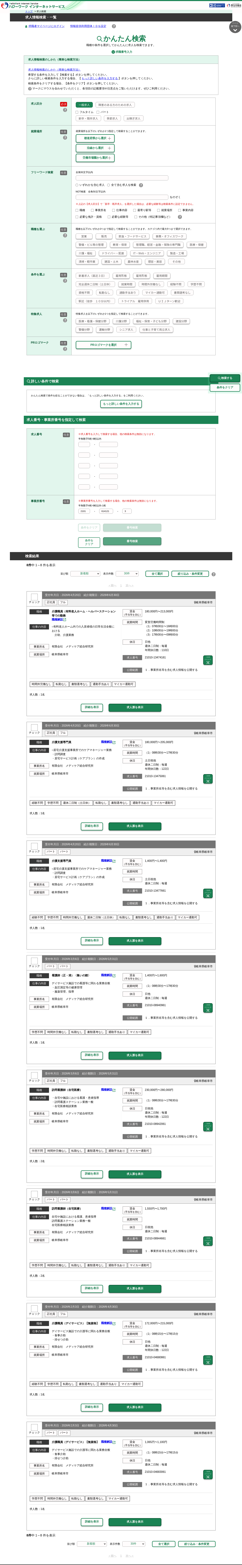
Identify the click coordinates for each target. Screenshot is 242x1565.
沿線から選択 (95, 148)
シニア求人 (125, 330)
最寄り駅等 (143, 210)
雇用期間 (160, 276)
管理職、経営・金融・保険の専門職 (157, 245)
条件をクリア (89, 527)
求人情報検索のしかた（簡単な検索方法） (54, 69)
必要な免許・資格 (90, 216)
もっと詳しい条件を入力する (100, 78)
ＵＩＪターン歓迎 (167, 301)
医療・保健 (195, 245)
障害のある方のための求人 (114, 105)
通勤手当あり (126, 293)
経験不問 (174, 284)
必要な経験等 (119, 216)
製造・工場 (175, 253)
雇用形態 (120, 276)
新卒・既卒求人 (87, 118)
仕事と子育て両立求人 (155, 330)
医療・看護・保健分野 (91, 321)
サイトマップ (60, 1553)
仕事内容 (121, 210)
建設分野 (180, 321)
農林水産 (132, 262)
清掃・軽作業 (85, 262)
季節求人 (111, 118)
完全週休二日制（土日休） (94, 284)
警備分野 (83, 330)
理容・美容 (153, 262)
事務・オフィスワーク (168, 236)
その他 (174, 262)
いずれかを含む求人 (90, 185)
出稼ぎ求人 (132, 118)
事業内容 (187, 210)
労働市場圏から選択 (95, 157)
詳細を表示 (92, 691)
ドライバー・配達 (111, 253)
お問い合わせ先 (177, 1553)
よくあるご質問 (154, 1553)
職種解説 (57, 603)
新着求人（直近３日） (91, 276)
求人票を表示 (135, 691)
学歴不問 (195, 284)
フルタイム (84, 112)
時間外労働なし (150, 284)
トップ (29, 11)
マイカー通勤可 (153, 293)
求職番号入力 (121, 52)
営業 (81, 236)
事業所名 (100, 210)
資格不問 (83, 293)
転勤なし (103, 293)
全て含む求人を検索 (121, 185)
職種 (82, 210)
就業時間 (125, 284)
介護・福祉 (84, 253)
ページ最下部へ (235, 27)
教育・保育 (118, 245)
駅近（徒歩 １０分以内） (94, 301)
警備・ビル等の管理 (90, 245)
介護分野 (120, 321)
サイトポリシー (82, 1553)
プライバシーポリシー (110, 1553)
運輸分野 (103, 330)
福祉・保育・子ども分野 (150, 321)
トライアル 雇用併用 (133, 301)
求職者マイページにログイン (46, 26)
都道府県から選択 (95, 138)
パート (103, 112)
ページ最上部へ (235, 1552)
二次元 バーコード (207, 644)
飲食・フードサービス (131, 236)
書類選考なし (181, 293)
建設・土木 (110, 262)
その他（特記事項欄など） (155, 216)
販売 (101, 236)
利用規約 (134, 1553)
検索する (225, 362)
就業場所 (166, 210)
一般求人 (83, 105)
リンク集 (41, 1553)
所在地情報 (199, 1553)
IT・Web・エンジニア (145, 253)
